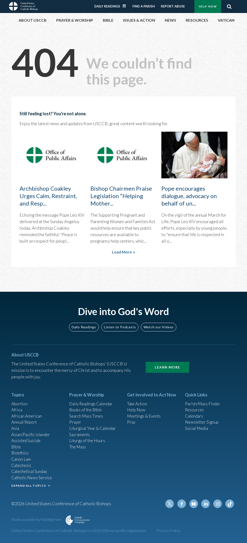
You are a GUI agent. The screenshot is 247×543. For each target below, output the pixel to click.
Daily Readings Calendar (126, 6)
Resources (195, 404)
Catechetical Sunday (30, 469)
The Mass (78, 443)
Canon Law (21, 456)
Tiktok (230, 503)
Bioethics (20, 450)
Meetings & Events (145, 411)
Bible (16, 443)
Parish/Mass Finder (203, 398)
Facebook (183, 503)
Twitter (172, 503)
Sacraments (80, 430)
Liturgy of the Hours (88, 437)
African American (27, 411)
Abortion (19, 398)
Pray (131, 417)
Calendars (194, 411)
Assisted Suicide (26, 437)
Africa (17, 404)
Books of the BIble (86, 404)
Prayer (75, 417)
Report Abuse (173, 6)
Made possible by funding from (36, 519)
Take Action (138, 398)
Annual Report (24, 417)
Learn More (167, 362)
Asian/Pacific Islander (31, 430)
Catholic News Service (32, 476)
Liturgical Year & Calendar (93, 424)
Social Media (197, 424)
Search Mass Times (87, 411)
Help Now (208, 6)
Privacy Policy (168, 530)
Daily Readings (107, 6)
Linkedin (206, 503)
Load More (122, 252)
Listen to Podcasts (120, 321)
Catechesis (21, 463)
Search (229, 6)
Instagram (218, 503)
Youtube (195, 503)
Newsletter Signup (202, 417)
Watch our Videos (159, 321)
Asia (15, 424)
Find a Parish (143, 6)
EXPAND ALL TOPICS (28, 484)
